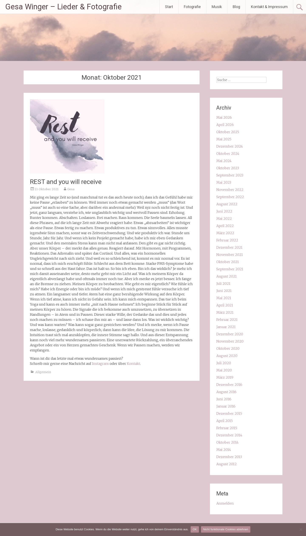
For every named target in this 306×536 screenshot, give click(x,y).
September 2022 (230, 197)
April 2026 (225, 125)
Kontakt (133, 363)
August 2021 (226, 276)
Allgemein (43, 372)
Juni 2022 (224, 211)
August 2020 (226, 356)
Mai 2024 (224, 161)
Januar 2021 (226, 327)
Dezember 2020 (229, 334)
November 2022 (230, 190)
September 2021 (229, 269)
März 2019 (224, 377)
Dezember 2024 (229, 146)
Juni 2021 (224, 291)
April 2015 (224, 421)
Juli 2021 (223, 283)
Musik (217, 6)
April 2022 (225, 226)
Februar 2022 (227, 240)
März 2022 (225, 233)
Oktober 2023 (227, 168)
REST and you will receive (66, 181)
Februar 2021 (227, 319)
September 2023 (229, 175)
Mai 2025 (223, 139)
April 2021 (224, 305)
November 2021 (229, 254)
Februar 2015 (226, 428)
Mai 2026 (224, 117)
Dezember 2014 (229, 435)
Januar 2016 (225, 406)
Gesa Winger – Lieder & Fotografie (63, 6)
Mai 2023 (223, 182)
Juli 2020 (223, 363)
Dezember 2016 (229, 384)
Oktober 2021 (227, 262)
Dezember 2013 (229, 457)
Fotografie (192, 6)
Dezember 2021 (229, 247)
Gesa (70, 189)
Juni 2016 (223, 399)
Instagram (100, 363)
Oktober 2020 (227, 348)
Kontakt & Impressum (269, 6)
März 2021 (225, 312)
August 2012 (226, 464)
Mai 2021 (223, 298)
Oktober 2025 (227, 132)
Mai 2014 (223, 449)
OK (195, 529)
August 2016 (226, 392)
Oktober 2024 (227, 153)
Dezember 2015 (229, 413)
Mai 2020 (224, 370)
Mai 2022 (224, 218)
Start (169, 6)
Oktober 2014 (227, 442)
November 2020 (230, 341)
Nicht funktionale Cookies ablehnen (225, 529)
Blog (236, 6)
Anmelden (225, 503)
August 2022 (226, 204)
